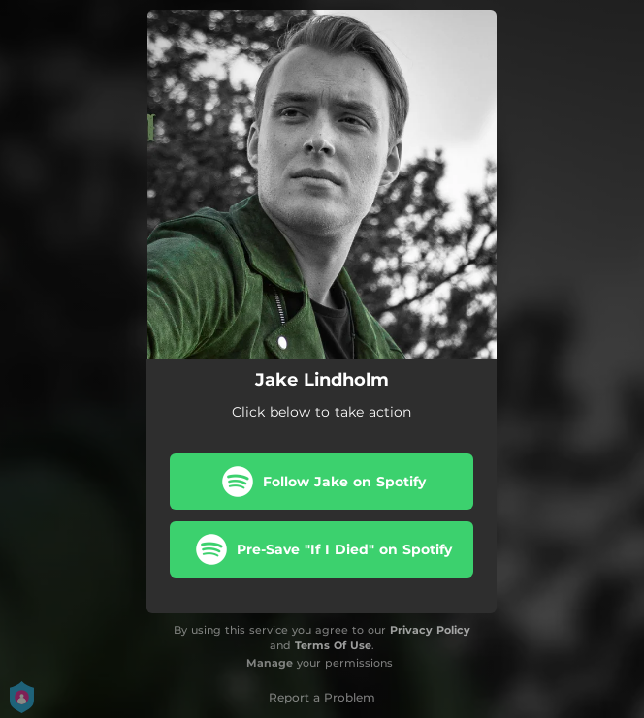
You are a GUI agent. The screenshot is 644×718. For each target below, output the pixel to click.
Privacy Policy (430, 630)
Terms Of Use (333, 645)
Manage (269, 663)
